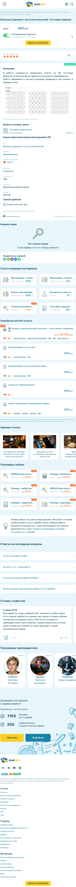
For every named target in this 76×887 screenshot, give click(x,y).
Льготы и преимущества (10, 805)
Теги (2, 815)
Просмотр (69, 133)
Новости (3, 792)
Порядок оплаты (7, 831)
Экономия (4, 802)
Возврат (3, 835)
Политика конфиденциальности (13, 828)
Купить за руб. (38, 43)
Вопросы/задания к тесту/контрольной (23, 146)
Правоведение (10, 154)
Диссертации (6, 864)
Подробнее (38, 737)
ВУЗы (2, 874)
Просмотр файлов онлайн (11, 870)
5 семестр (8, 171)
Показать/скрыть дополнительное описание (20, 119)
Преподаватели (7, 867)
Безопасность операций (10, 838)
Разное (3, 809)
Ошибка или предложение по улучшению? (19, 211)
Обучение (12, 737)
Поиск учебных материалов (12, 857)
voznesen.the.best (11, 216)
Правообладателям (8, 841)
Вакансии (4, 848)
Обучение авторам (8, 877)
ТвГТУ (8, 162)
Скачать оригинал (16, 133)
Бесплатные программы (10, 795)
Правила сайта (6, 825)
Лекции (3, 861)
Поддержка (5, 844)
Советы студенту (7, 799)
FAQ (2, 812)
